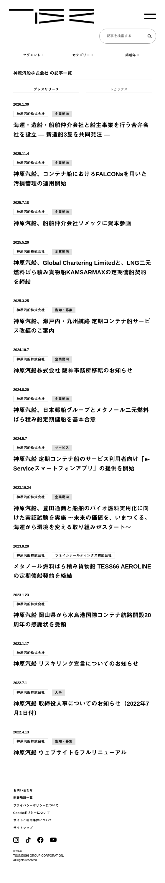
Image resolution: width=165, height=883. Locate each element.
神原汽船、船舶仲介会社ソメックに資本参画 (72, 223)
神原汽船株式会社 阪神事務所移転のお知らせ (73, 370)
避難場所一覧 (23, 798)
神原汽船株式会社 (30, 114)
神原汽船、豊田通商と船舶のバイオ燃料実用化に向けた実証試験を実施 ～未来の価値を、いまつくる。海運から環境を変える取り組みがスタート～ (82, 517)
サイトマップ (23, 828)
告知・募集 (63, 310)
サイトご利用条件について (32, 820)
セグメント (33, 55)
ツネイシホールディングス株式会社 (83, 555)
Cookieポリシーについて (31, 813)
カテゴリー (82, 55)
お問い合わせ (23, 790)
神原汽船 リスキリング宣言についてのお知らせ (76, 664)
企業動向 (62, 114)
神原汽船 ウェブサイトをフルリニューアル (70, 752)
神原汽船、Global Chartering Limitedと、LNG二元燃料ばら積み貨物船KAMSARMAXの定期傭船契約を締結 (82, 272)
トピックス (119, 89)
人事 (58, 692)
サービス (62, 448)
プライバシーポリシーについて (36, 805)
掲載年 (132, 55)
